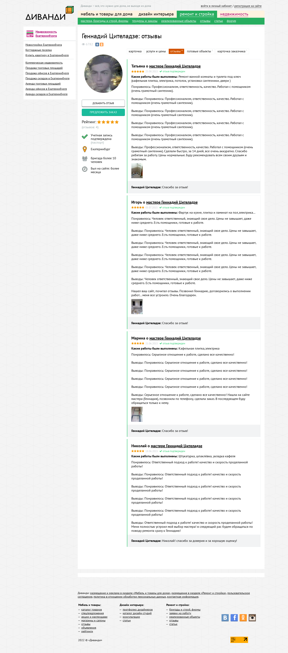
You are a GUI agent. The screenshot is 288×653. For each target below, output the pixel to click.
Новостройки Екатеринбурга (44, 45)
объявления (88, 627)
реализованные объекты (178, 21)
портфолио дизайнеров (138, 609)
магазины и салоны (93, 620)
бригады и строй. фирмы (184, 609)
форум (231, 21)
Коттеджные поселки (39, 50)
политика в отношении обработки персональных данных (130, 596)
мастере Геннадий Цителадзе (175, 66)
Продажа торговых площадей (44, 68)
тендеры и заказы (144, 21)
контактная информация (182, 596)
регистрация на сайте (247, 6)
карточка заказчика (231, 51)
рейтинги (87, 631)
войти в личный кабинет (216, 6)
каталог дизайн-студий (137, 613)
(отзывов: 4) (90, 127)
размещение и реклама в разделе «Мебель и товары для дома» (130, 593)
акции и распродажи (94, 617)
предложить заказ (103, 112)
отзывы (205, 21)
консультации (131, 617)
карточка (135, 51)
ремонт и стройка (197, 14)
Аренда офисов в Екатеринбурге (46, 89)
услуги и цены (156, 51)
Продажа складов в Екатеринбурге (47, 78)
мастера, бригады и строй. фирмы (104, 21)
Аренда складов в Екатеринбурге (46, 94)
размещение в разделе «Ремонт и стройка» (199, 593)
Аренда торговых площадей (43, 83)
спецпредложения (92, 613)
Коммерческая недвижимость (44, 62)
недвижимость (234, 14)
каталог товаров (91, 609)
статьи (218, 21)
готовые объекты (199, 51)
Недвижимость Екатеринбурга (46, 34)
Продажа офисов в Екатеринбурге (47, 73)
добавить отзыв (103, 103)
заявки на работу (180, 613)
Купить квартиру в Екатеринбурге (47, 55)
